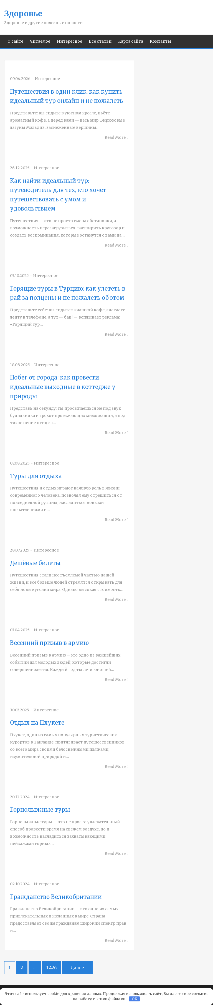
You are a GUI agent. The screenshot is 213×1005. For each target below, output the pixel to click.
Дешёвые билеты (35, 563)
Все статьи (100, 41)
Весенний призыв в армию (49, 642)
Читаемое (40, 41)
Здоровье (23, 14)
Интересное (69, 41)
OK (134, 999)
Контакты (160, 41)
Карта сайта (130, 41)
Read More (115, 137)
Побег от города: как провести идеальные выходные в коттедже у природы (62, 386)
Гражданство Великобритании (56, 896)
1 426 (51, 967)
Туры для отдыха (36, 476)
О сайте (15, 41)
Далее (77, 967)
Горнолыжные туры (40, 809)
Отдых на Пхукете (37, 722)
